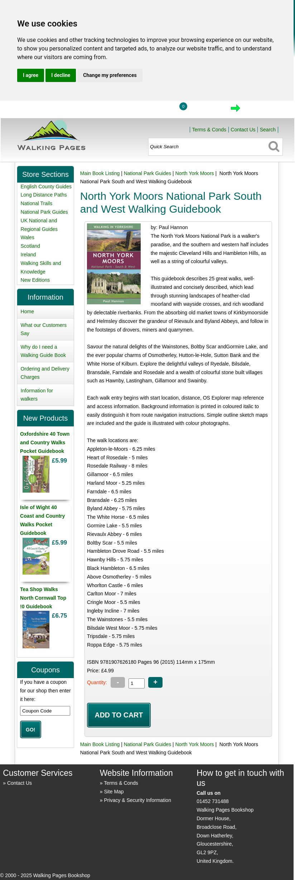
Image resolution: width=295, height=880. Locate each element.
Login (156, 110)
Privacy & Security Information (137, 800)
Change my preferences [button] (109, 75)
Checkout (260, 110)
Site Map (114, 791)
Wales (27, 237)
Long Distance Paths (44, 195)
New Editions (35, 280)
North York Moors (194, 173)
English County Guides (46, 186)
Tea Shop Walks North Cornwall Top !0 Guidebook (43, 597)
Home (122, 110)
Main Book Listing (100, 173)
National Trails (37, 203)
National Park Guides (147, 173)
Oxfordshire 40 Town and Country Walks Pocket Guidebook (44, 442)
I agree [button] (30, 75)
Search (268, 129)
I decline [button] (60, 75)
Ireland (28, 254)
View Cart (205, 110)
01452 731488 (213, 801)
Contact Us (243, 129)
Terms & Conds (209, 129)
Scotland (30, 246)
